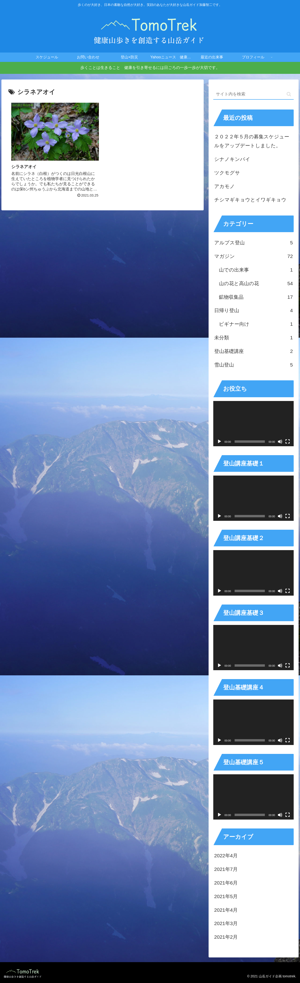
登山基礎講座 (253, 351)
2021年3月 (226, 923)
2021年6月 (226, 882)
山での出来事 (256, 269)
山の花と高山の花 (256, 283)
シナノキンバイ (232, 159)
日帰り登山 (253, 310)
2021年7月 (226, 869)
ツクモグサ (227, 172)
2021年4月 (226, 910)
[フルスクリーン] (287, 441)
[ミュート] (280, 441)
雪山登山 (253, 364)
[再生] (219, 441)
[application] (253, 423)
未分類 (253, 337)
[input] (253, 94)
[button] (289, 94)
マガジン (253, 256)
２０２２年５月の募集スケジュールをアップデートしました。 (251, 141)
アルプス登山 (253, 242)
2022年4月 (226, 855)
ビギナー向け (256, 324)
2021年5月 (226, 896)
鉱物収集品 (256, 297)
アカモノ (224, 186)
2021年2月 (226, 937)
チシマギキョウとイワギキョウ (250, 199)
